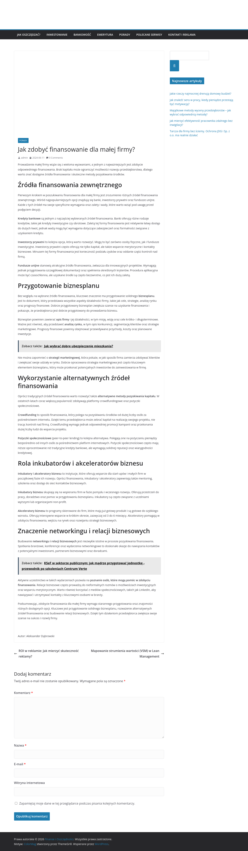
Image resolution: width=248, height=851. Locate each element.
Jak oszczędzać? (28, 34)
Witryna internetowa (29, 783)
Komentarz (23, 693)
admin (24, 157)
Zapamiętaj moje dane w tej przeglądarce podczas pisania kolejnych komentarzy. (77, 803)
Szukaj (174, 66)
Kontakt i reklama (182, 34)
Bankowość (82, 34)
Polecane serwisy (149, 34)
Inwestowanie (57, 34)
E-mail (20, 764)
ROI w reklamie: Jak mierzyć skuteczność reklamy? (46, 653)
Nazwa (20, 745)
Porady (124, 34)
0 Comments (54, 157)
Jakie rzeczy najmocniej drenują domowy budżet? (200, 93)
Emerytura (105, 34)
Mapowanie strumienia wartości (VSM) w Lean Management (127, 653)
